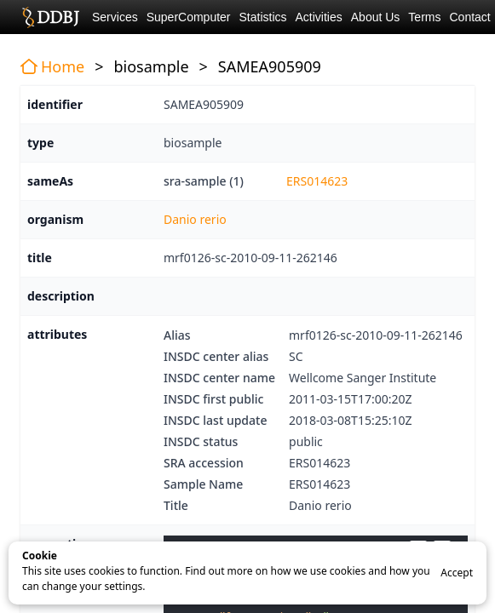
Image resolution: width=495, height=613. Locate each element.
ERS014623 (317, 181)
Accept (456, 572)
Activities (319, 17)
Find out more (218, 571)
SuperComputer (189, 17)
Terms (424, 17)
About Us (375, 17)
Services (115, 17)
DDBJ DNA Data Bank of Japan (50, 17)
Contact (469, 17)
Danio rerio (195, 219)
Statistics (263, 17)
